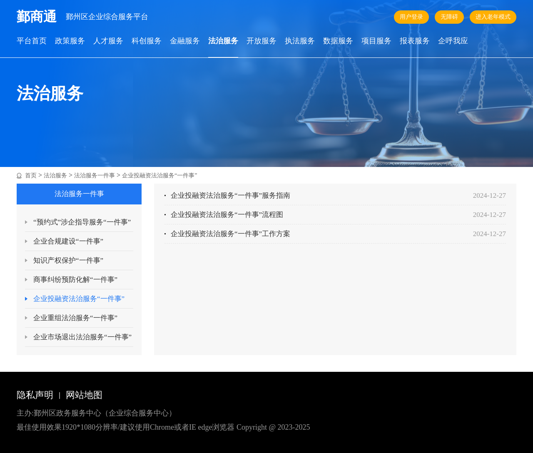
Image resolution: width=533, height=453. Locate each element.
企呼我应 (453, 41)
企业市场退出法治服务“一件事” (82, 337)
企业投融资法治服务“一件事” (159, 175)
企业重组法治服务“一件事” (75, 318)
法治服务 (223, 41)
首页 (31, 175)
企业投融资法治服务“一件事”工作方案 (230, 234)
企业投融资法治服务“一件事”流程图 (227, 215)
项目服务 (376, 41)
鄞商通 (37, 16)
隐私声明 (35, 395)
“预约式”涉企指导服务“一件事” (82, 222)
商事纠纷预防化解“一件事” (75, 280)
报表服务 (415, 41)
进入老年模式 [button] (493, 17)
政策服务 (70, 41)
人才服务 (108, 41)
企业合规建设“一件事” (68, 241)
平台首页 (32, 41)
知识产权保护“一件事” (68, 260)
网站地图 (84, 395)
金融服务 (185, 41)
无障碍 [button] (449, 17)
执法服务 (300, 41)
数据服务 (338, 41)
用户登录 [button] (411, 17)
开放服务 (261, 41)
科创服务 (147, 41)
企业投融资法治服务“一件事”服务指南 (230, 195)
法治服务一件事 (94, 175)
